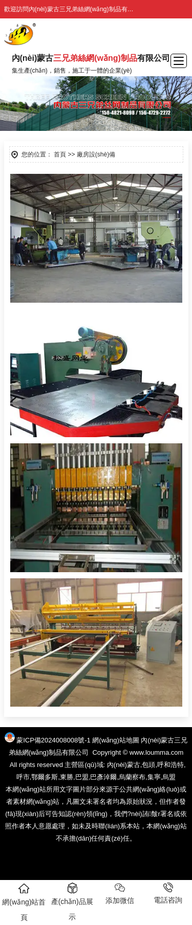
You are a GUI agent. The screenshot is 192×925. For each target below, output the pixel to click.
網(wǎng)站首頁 (24, 902)
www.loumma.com (156, 752)
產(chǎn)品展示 (72, 902)
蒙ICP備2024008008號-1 (53, 740)
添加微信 (119, 894)
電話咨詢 (168, 893)
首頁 (60, 154)
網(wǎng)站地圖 (115, 740)
